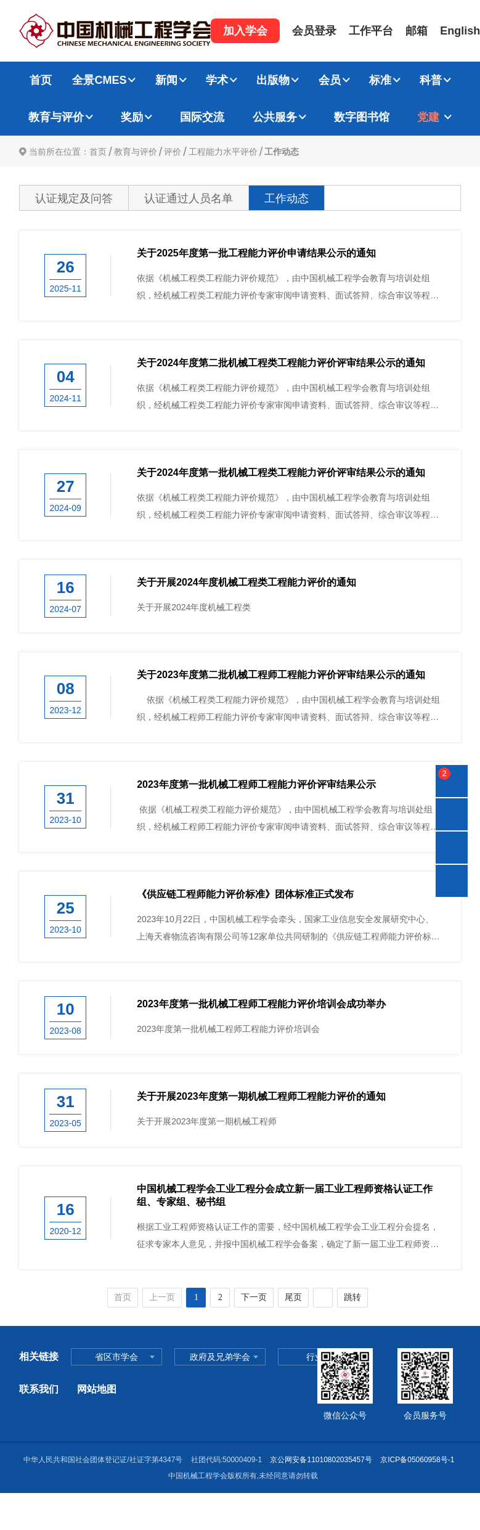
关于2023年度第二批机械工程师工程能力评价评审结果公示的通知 (281, 674)
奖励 (132, 117)
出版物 (273, 80)
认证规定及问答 (74, 198)
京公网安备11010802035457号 (321, 1459)
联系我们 (39, 1389)
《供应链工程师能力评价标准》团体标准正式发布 (245, 894)
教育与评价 (56, 117)
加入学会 (245, 31)
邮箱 (416, 31)
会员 (330, 80)
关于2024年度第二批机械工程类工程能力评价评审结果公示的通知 (281, 363)
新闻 (166, 80)
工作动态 (281, 152)
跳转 (352, 1297)
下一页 (254, 1297)
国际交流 (202, 117)
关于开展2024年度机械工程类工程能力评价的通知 (246, 582)
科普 (431, 80)
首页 (41, 80)
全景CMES (99, 80)
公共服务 (275, 117)
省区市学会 (116, 1357)
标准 (380, 80)
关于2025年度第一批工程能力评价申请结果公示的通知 (256, 253)
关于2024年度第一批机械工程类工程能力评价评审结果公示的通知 (281, 472)
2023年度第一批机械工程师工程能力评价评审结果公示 (256, 784)
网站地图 (96, 1389)
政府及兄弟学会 (220, 1357)
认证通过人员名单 (188, 198)
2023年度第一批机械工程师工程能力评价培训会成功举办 (261, 1004)
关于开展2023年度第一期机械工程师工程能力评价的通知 (261, 1096)
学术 (217, 80)
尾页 (293, 1297)
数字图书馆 (361, 117)
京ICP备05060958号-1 (418, 1459)
